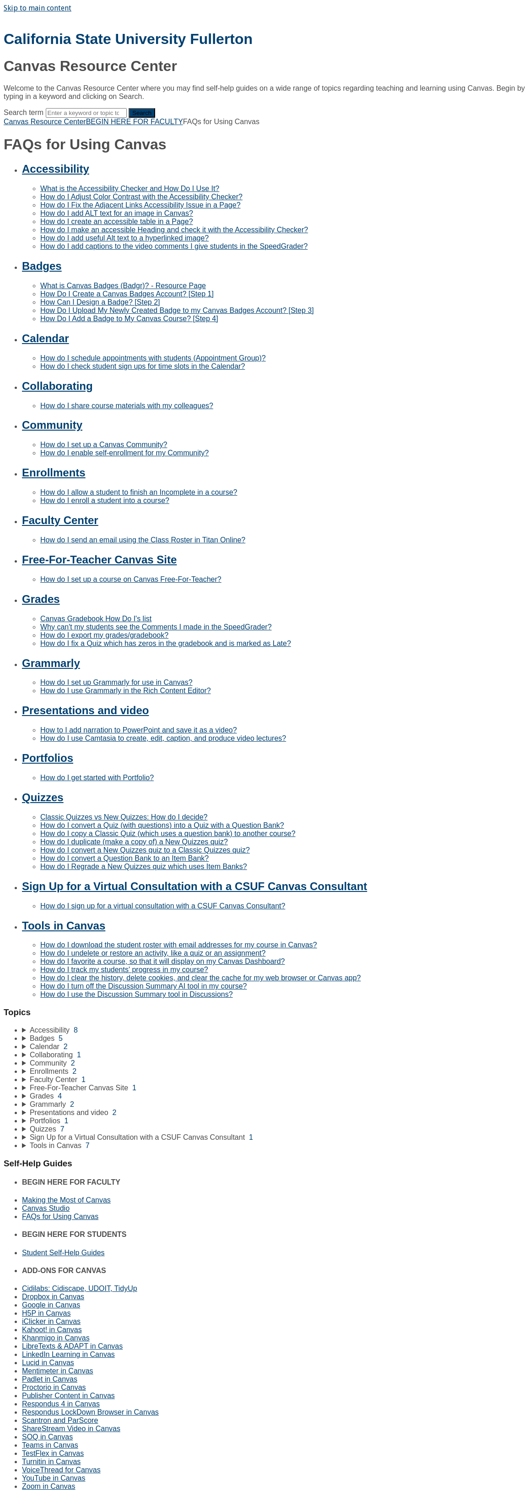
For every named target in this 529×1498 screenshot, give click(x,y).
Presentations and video (85, 710)
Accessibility (55, 169)
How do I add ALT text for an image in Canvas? (116, 213)
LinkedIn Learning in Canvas (68, 1354)
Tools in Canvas (63, 925)
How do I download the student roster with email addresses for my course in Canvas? (178, 945)
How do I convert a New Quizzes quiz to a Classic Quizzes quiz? (145, 850)
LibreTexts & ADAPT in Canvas (72, 1346)
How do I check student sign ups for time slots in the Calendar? (142, 366)
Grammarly (51, 663)
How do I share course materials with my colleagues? (126, 406)
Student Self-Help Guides (63, 1253)
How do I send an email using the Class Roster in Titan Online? (142, 540)
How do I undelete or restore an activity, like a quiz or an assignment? (152, 953)
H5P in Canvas (46, 1313)
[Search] (86, 113)
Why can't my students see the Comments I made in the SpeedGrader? (156, 627)
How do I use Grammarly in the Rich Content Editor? (125, 690)
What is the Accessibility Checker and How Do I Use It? (129, 188)
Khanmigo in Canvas (56, 1338)
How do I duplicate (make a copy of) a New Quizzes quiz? (134, 842)
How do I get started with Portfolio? (97, 778)
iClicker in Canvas (51, 1321)
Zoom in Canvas (49, 1486)
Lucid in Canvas (48, 1363)
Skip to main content (37, 8)
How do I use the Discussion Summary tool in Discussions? (136, 994)
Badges (42, 266)
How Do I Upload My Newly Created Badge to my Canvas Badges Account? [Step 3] (177, 310)
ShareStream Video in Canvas (71, 1428)
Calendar (45, 338)
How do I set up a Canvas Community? (103, 444)
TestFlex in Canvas (53, 1453)
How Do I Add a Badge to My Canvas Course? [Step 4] (129, 319)
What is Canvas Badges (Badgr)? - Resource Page (123, 286)
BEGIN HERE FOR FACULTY (134, 122)
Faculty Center (60, 520)
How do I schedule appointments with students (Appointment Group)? (153, 358)
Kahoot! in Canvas (52, 1330)
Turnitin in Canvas (51, 1461)
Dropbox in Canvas (53, 1297)
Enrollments (54, 472)
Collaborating (57, 386)
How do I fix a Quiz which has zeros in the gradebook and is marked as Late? (165, 643)
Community (52, 425)
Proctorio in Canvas (54, 1387)
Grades (41, 599)
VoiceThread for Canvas (61, 1470)
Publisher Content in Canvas (68, 1396)
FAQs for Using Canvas (60, 1216)
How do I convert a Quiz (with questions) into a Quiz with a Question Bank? (162, 825)
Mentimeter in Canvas (57, 1371)
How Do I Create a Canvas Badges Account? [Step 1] (127, 294)
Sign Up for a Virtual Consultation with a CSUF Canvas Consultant (194, 886)
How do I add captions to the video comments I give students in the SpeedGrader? (174, 246)
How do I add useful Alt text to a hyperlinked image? (124, 238)
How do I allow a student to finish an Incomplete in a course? (138, 492)
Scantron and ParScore (60, 1420)
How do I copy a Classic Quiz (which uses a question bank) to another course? (168, 833)
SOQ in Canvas (47, 1437)
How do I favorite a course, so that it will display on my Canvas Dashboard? (162, 961)
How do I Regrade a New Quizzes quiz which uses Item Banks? (143, 866)
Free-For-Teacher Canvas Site (99, 559)
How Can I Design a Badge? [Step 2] (100, 302)
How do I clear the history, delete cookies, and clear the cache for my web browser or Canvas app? (200, 978)
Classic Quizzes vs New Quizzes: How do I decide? (123, 817)
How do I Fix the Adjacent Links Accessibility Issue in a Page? (140, 205)
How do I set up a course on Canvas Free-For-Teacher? (130, 579)
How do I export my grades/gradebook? (104, 635)
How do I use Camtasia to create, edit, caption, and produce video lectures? (163, 738)
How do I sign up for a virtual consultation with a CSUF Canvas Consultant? (162, 906)
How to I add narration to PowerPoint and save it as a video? (138, 730)
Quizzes (43, 797)
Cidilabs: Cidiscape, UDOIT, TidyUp (79, 1288)
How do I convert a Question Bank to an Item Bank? (124, 858)
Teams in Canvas (50, 1445)
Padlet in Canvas (49, 1379)
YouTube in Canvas (53, 1478)
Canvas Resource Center (45, 122)
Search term (23, 112)
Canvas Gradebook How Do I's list (95, 619)
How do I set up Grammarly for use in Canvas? (116, 682)
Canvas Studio (46, 1208)
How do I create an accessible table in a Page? (116, 221)
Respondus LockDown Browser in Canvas (90, 1412)
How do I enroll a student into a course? (104, 500)
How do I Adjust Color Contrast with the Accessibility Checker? (141, 197)
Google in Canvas (51, 1305)
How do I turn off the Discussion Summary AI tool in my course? (143, 986)
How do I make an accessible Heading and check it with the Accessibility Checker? (174, 230)
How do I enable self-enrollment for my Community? (124, 453)
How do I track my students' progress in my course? (124, 969)
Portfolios (47, 758)
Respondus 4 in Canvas (61, 1404)
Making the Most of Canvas (66, 1200)
